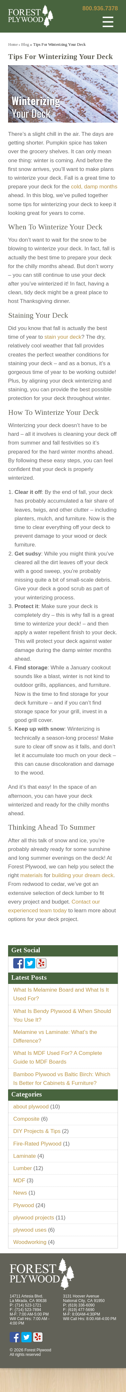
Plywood (23, 1205)
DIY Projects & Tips (36, 1131)
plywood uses (30, 1230)
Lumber (22, 1168)
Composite (26, 1119)
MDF (19, 1180)
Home (13, 44)
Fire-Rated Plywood (37, 1144)
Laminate (24, 1156)
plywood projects (33, 1218)
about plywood (31, 1107)
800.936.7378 (100, 8)
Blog (25, 44)
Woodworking (30, 1242)
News (20, 1193)
